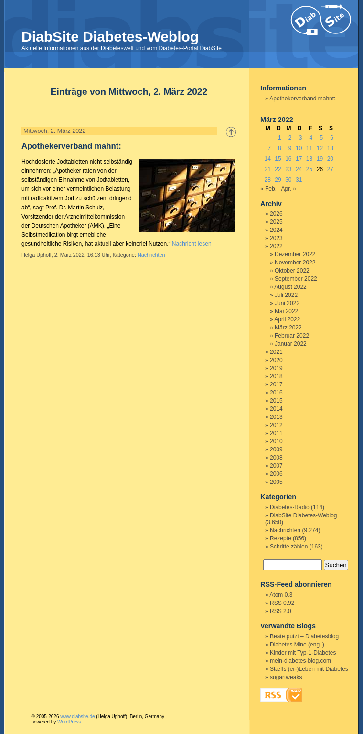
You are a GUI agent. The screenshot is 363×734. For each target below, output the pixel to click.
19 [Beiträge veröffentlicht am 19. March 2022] (320, 158)
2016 (276, 392)
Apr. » (288, 189)
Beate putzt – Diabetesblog (304, 636)
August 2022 (290, 287)
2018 (276, 376)
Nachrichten (151, 255)
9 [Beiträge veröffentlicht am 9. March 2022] (290, 148)
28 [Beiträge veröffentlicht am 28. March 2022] (267, 179)
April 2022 (287, 319)
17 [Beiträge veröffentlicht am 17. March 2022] (299, 158)
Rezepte (280, 538)
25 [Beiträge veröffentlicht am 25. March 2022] (309, 169)
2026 (276, 213)
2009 (276, 449)
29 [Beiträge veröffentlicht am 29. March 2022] (278, 179)
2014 (276, 408)
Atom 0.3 (280, 595)
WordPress (69, 721)
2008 (276, 457)
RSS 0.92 (282, 603)
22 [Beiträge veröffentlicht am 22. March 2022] (278, 169)
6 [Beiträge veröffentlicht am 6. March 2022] (331, 137)
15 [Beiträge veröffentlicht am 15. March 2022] (278, 158)
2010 (276, 441)
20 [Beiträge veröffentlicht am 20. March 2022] (330, 158)
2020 (276, 360)
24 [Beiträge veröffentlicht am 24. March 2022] (299, 169)
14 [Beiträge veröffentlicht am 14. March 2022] (267, 158)
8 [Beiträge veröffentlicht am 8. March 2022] (279, 148)
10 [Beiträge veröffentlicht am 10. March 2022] (299, 148)
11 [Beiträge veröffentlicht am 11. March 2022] (309, 148)
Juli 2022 (286, 295)
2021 (276, 352)
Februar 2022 (292, 335)
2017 (276, 384)
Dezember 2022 (295, 254)
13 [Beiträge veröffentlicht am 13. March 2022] (330, 148)
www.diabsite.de (77, 716)
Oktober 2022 (292, 270)
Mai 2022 (286, 311)
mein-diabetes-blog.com (300, 660)
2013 (276, 417)
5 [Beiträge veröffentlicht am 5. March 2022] (321, 137)
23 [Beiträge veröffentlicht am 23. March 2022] (288, 169)
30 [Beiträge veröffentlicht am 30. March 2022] (288, 179)
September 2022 (296, 278)
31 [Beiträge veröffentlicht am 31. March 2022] (299, 179)
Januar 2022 (291, 343)
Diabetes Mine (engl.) (297, 644)
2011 (276, 433)
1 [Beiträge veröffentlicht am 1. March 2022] (279, 137)
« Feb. (268, 189)
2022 (276, 246)
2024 (276, 230)
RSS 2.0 (280, 611)
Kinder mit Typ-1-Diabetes (303, 652)
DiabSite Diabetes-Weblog (110, 36)
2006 (276, 474)
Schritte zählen (289, 546)
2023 (276, 238)
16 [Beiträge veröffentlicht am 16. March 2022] (288, 158)
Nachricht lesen (192, 244)
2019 (276, 368)
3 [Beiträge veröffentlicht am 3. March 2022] (300, 137)
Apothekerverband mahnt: (71, 146)
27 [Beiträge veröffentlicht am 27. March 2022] (330, 169)
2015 (276, 400)
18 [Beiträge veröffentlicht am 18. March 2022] (309, 158)
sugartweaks (286, 677)
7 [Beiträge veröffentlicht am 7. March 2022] (269, 148)
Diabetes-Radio (290, 507)
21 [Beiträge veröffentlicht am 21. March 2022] (267, 169)
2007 (276, 465)
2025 (276, 222)
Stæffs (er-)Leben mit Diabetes (309, 669)
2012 (276, 425)
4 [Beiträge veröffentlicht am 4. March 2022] (311, 137)
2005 (276, 482)
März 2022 (288, 327)
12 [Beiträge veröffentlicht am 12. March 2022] (320, 148)
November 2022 (295, 262)
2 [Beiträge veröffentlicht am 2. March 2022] (290, 137)
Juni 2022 (287, 303)
